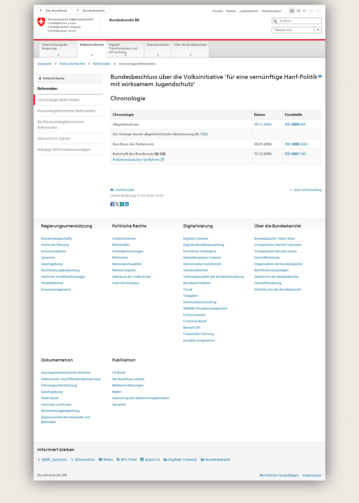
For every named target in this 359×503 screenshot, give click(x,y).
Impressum (312, 475)
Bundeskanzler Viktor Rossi (274, 238)
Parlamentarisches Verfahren (136, 160)
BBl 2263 (296, 144)
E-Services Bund (194, 321)
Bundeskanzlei (91, 10)
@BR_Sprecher (54, 459)
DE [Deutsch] (292, 11)
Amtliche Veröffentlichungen (63, 277)
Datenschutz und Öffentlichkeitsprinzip (71, 379)
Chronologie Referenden (58, 99)
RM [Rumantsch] (311, 11)
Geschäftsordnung (268, 283)
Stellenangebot (271, 11)
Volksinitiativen (124, 238)
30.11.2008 (262, 124)
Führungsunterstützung (59, 385)
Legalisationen (249, 11)
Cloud (187, 289)
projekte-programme (199, 340)
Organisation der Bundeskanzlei (278, 264)
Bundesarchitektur (197, 283)
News (108, 459)
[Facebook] (112, 204)
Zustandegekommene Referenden (66, 110)
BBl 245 (295, 154)
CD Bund (118, 372)
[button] (275, 21)
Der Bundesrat (53, 10)
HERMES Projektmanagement (205, 308)
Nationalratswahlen (127, 264)
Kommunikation (53, 251)
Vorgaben (190, 296)
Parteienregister (124, 270)
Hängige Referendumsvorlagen (64, 149)
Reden (117, 392)
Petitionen (120, 257)
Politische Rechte (93, 46)
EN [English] (318, 11)
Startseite (44, 64)
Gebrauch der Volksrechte (131, 277)
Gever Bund (49, 398)
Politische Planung (55, 245)
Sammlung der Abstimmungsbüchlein (140, 398)
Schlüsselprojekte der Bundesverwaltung (213, 277)
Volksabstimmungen (127, 251)
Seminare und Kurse (56, 404)
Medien (231, 11)
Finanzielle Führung (198, 334)
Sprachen (48, 257)
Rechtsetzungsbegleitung (60, 270)
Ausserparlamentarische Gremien (66, 372)
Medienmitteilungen (128, 385)
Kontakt (218, 11)
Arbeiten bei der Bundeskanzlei (277, 289)
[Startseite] (108, 25)
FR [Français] (298, 11)
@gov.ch (152, 459)
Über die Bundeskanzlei (190, 44)
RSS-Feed (129, 459)
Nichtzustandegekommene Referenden (60, 124)
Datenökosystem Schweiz (202, 257)
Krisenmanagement (56, 289)
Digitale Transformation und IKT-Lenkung (123, 48)
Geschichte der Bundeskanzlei (276, 277)
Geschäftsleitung (266, 257)
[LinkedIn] (127, 204)
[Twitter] (117, 204)
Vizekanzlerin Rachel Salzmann (278, 245)
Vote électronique (125, 283)
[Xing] (122, 204)
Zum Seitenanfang (307, 190)
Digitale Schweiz (195, 238)
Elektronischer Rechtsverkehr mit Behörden (65, 419)
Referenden (101, 64)
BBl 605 (295, 124)
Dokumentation (158, 44)
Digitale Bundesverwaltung (203, 245)
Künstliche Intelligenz (199, 251)
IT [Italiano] (304, 11)
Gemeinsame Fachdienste (202, 264)
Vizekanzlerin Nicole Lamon (275, 251)
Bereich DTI (191, 328)
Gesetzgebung (52, 264)
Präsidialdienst (52, 283)
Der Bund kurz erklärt (128, 379)
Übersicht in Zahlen (54, 138)
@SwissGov (85, 459)
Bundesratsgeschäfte (56, 238)
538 (203, 134)
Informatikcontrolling (199, 302)
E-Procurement (194, 315)
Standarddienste (195, 270)
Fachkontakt (124, 190)
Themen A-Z (296, 30)
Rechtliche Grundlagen (271, 270)
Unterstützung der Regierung (55, 46)
